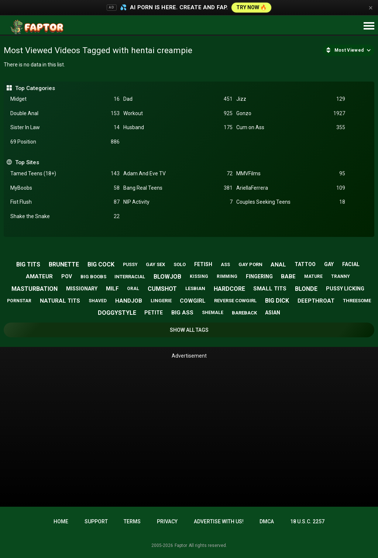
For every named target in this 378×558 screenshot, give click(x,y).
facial (351, 264)
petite (153, 313)
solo (179, 264)
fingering (259, 276)
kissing (199, 276)
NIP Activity (178, 202)
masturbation (34, 288)
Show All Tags (189, 330)
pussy (130, 264)
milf (112, 288)
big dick (277, 300)
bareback (244, 313)
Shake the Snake (65, 216)
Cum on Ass (291, 127)
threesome (357, 300)
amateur (39, 276)
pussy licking (345, 289)
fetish (203, 264)
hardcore (229, 288)
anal (278, 264)
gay (329, 264)
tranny (340, 276)
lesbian (195, 288)
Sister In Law (65, 127)
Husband (178, 127)
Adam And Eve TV (178, 173)
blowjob (167, 276)
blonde (306, 288)
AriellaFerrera (291, 188)
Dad (178, 99)
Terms (132, 521)
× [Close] (370, 8)
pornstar (19, 300)
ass (225, 264)
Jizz (291, 99)
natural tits (60, 300)
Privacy (167, 521)
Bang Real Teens (178, 188)
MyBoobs (65, 188)
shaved (98, 300)
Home (61, 521)
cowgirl (193, 300)
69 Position (65, 142)
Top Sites (27, 162)
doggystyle (117, 312)
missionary (81, 289)
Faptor (181, 545)
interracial (129, 276)
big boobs (93, 276)
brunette (64, 264)
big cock (100, 264)
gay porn (250, 264)
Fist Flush (65, 202)
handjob (128, 300)
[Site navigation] (368, 26)
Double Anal (65, 113)
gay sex (155, 264)
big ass (182, 312)
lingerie (161, 300)
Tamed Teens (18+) (65, 173)
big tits (28, 264)
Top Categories (35, 88)
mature (313, 276)
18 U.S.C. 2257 (307, 521)
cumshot (162, 288)
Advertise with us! (219, 521)
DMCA (267, 521)
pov (66, 276)
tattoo (305, 264)
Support (96, 521)
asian (272, 313)
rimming (227, 276)
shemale (212, 312)
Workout (178, 113)
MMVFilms (291, 173)
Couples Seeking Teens (291, 202)
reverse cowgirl (235, 300)
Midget (65, 99)
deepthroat (316, 300)
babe (288, 276)
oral (133, 288)
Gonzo (291, 113)
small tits (269, 288)
